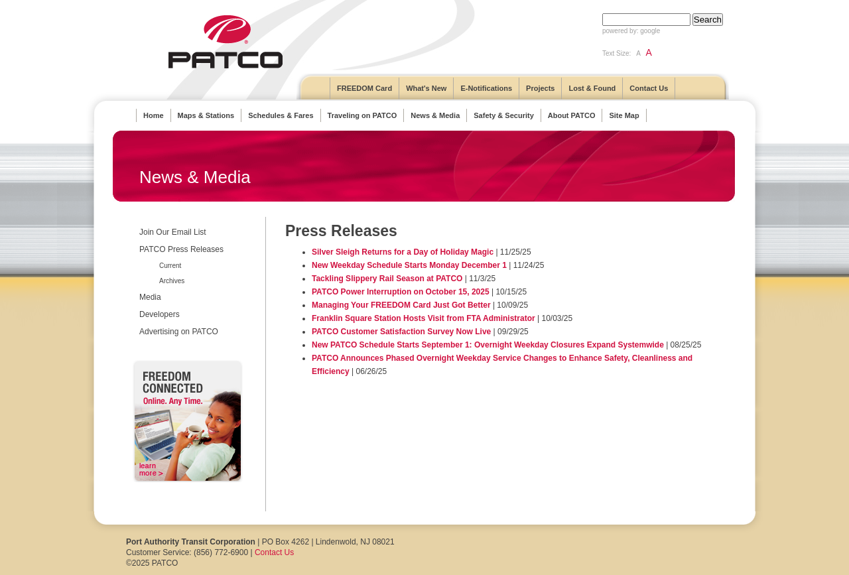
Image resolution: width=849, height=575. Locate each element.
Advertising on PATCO (178, 331)
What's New (426, 88)
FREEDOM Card (364, 88)
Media (150, 297)
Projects (540, 88)
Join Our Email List (172, 232)
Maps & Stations (206, 115)
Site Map (624, 115)
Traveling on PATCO (362, 115)
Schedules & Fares (280, 115)
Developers (159, 314)
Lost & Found (592, 88)
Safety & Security (503, 115)
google (650, 30)
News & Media (435, 115)
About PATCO (572, 115)
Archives (171, 281)
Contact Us (648, 88)
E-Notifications (486, 88)
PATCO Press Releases (181, 249)
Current (170, 265)
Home (153, 115)
